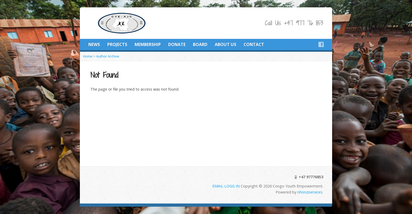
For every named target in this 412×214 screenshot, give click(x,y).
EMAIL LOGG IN (226, 186)
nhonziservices (309, 192)
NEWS (94, 44)
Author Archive (107, 56)
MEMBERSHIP (148, 44)
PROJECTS (117, 44)
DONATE (177, 44)
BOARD (200, 44)
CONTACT (254, 44)
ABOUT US (225, 44)
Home (87, 56)
